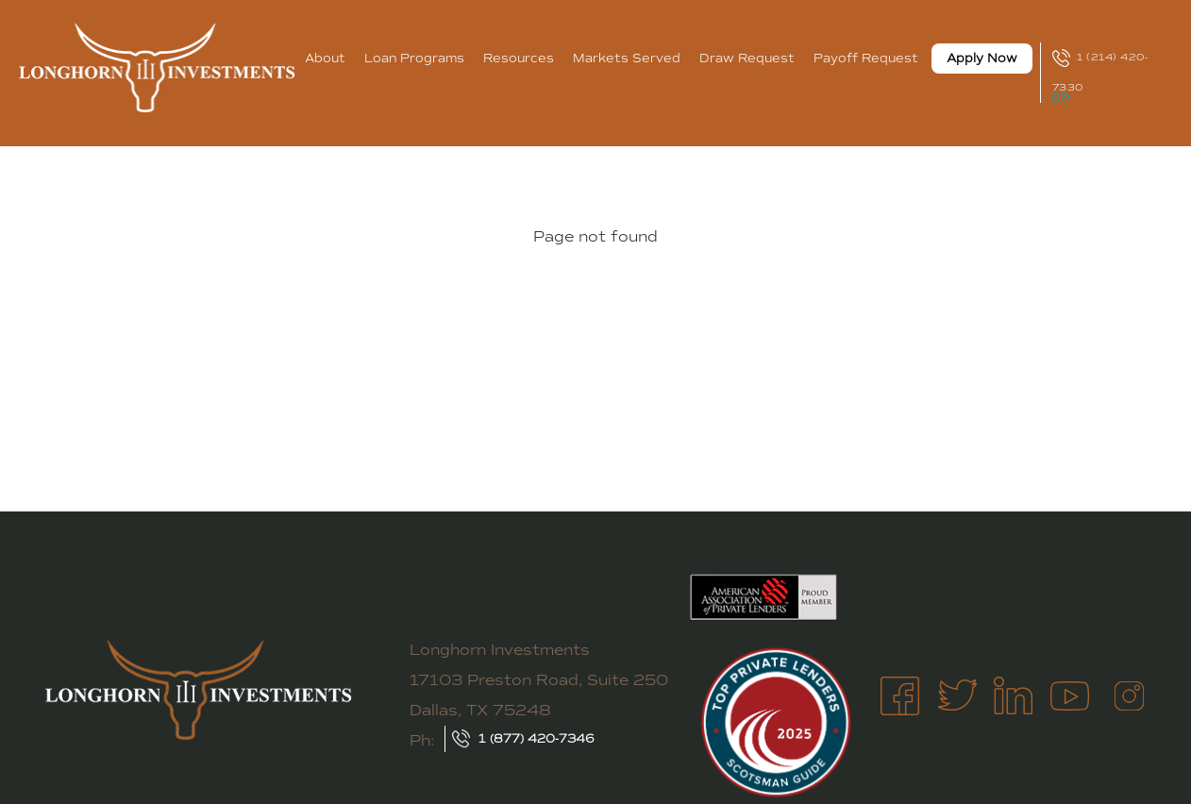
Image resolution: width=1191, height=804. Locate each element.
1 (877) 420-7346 (536, 738)
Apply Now (982, 58)
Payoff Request (866, 58)
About (325, 58)
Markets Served (626, 58)
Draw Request (747, 58)
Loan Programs (414, 58)
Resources (518, 58)
